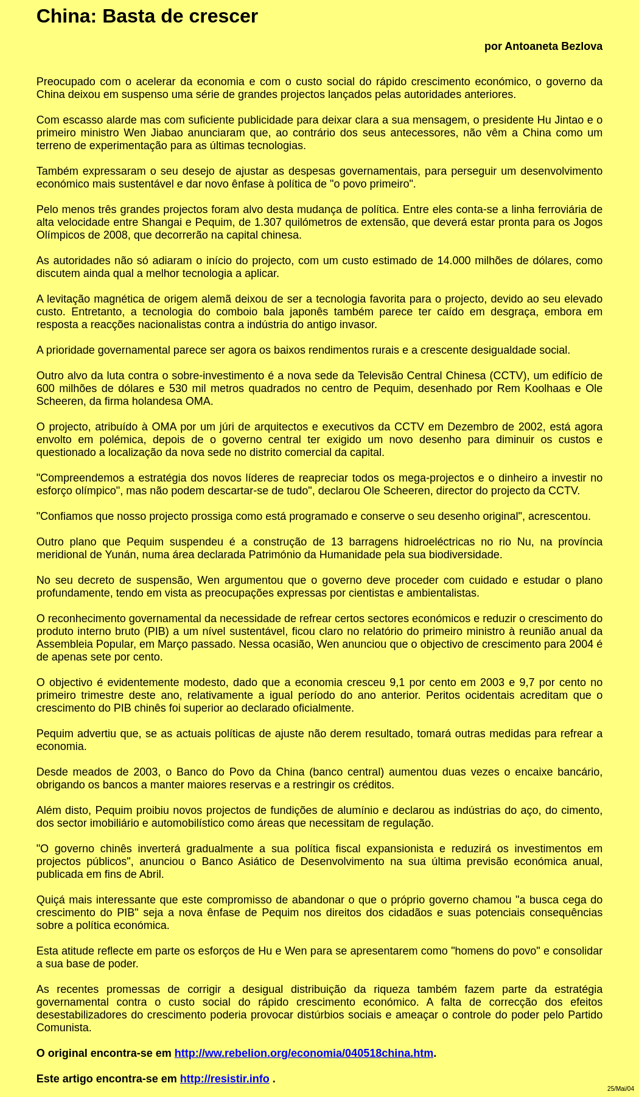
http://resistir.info (225, 1079)
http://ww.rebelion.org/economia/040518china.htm (304, 1053)
